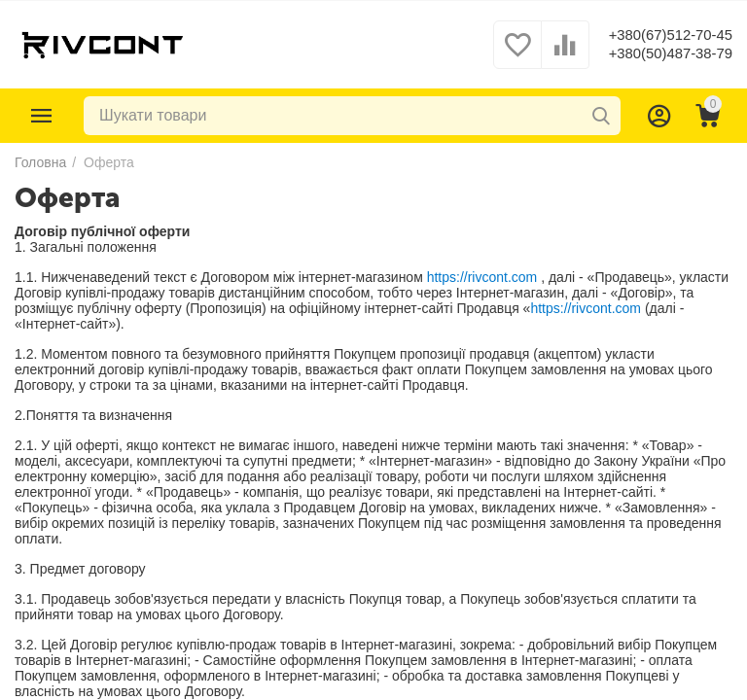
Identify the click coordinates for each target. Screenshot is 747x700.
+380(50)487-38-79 (665, 54)
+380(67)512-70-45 (665, 34)
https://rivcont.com (482, 277)
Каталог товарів (41, 115)
